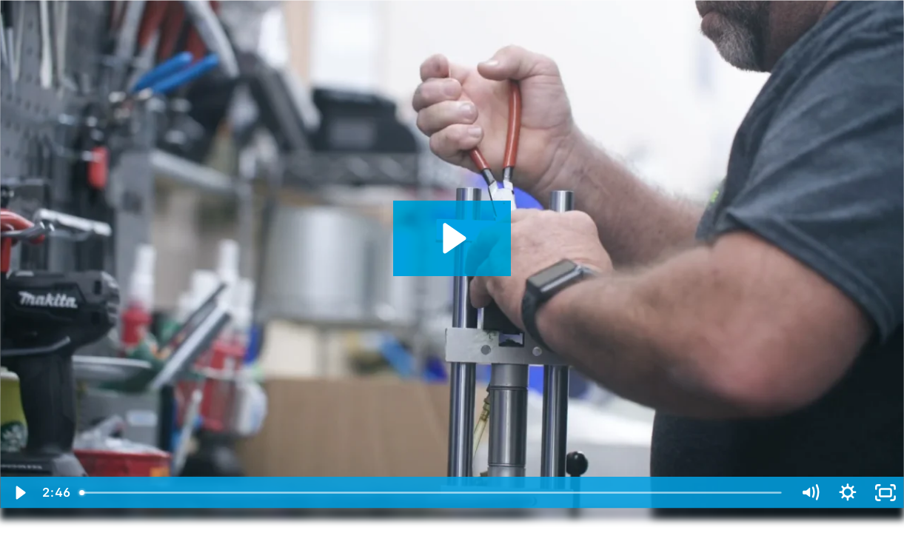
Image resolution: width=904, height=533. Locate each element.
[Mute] (809, 493)
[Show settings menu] (847, 493)
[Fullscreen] (885, 493)
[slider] (432, 493)
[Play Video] (19, 493)
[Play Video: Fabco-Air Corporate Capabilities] (452, 238)
